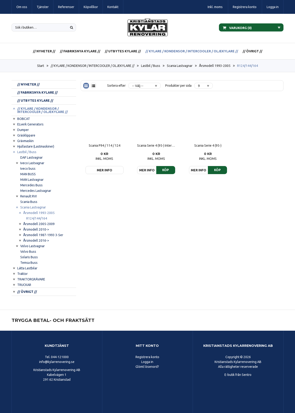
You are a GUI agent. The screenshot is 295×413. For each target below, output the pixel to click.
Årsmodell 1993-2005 (214, 66)
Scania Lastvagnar (179, 66)
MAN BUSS (28, 174)
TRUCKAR (24, 285)
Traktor (22, 274)
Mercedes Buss (31, 185)
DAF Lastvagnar (31, 157)
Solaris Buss (29, 257)
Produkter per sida (178, 85)
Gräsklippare (26, 135)
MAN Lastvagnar (32, 179)
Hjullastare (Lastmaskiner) (35, 146)
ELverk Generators (30, 124)
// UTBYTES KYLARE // (123, 51)
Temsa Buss (29, 262)
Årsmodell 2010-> (36, 229)
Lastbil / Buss (150, 66)
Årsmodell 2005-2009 (39, 224)
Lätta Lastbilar (27, 268)
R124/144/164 (247, 66)
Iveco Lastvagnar (32, 163)
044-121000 (60, 357)
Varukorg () (237, 27)
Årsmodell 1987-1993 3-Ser (43, 235)
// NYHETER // (44, 51)
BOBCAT (23, 119)
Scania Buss (28, 202)
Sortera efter (116, 85)
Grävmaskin (25, 141)
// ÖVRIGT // (252, 51)
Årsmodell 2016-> (36, 240)
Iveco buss (27, 168)
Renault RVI (28, 196)
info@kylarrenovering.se (56, 362)
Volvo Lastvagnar (32, 246)
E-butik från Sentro (237, 375)
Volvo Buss (28, 251)
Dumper (23, 130)
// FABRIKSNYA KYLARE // (80, 51)
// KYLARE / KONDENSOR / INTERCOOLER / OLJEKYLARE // (191, 51)
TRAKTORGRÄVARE (31, 279)
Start (40, 66)
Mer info (104, 170)
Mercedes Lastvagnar (35, 191)
